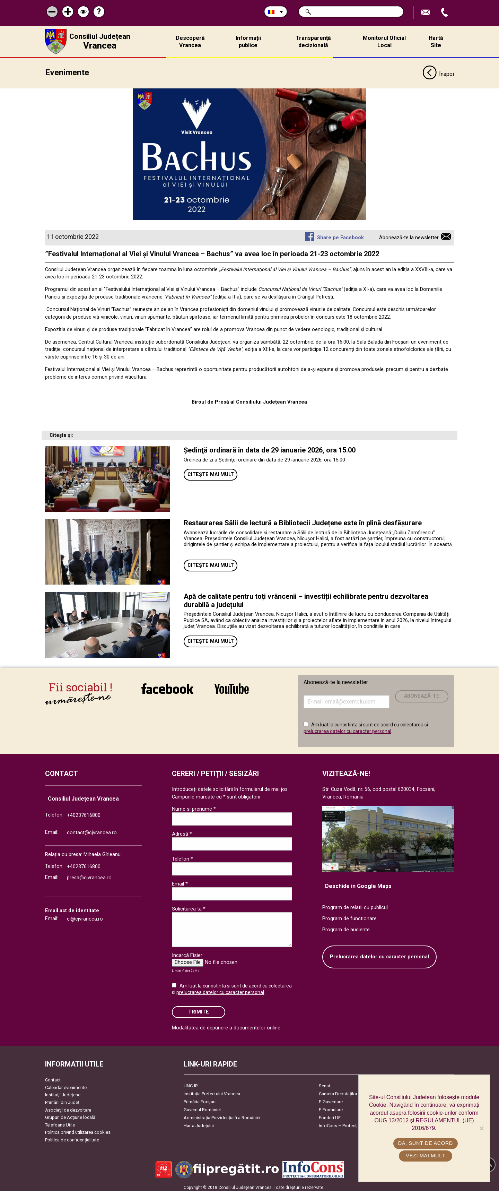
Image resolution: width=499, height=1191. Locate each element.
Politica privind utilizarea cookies (78, 1129)
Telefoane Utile (60, 1122)
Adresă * (182, 831)
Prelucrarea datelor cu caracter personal (379, 954)
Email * (180, 881)
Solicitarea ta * (188, 906)
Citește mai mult (210, 472)
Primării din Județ (62, 1100)
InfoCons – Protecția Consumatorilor (355, 1123)
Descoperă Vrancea (190, 42)
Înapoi (438, 72)
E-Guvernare (331, 1099)
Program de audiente (346, 927)
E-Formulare (331, 1107)
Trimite (198, 1009)
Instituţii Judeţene (62, 1092)
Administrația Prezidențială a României (222, 1115)
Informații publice (248, 42)
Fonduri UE (330, 1115)
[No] (481, 1128)
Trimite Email (426, 12)
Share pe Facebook (340, 235)
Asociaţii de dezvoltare (68, 1107)
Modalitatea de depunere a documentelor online (226, 1025)
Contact (53, 1077)
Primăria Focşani (200, 1099)
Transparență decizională (313, 42)
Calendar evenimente (66, 1085)
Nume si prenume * (194, 806)
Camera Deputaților (338, 1091)
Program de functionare (349, 916)
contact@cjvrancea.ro (92, 830)
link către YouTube (232, 686)
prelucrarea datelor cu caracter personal (347, 729)
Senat (324, 1083)
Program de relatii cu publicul (355, 905)
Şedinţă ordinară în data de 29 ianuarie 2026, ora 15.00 (270, 448)
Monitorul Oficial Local (384, 42)
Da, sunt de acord (426, 1143)
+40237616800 (83, 813)
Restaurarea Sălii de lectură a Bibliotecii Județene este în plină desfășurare (303, 521)
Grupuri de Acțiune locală (70, 1114)
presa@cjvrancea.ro (89, 875)
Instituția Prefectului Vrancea (212, 1091)
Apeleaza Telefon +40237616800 (445, 12)
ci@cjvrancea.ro (85, 917)
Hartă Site (436, 42)
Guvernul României (202, 1107)
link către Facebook (167, 686)
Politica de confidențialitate (72, 1137)
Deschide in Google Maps (358, 883)
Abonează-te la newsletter (409, 235)
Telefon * (182, 856)
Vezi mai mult (425, 1155)
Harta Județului (199, 1123)
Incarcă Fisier (187, 953)
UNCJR (191, 1083)
